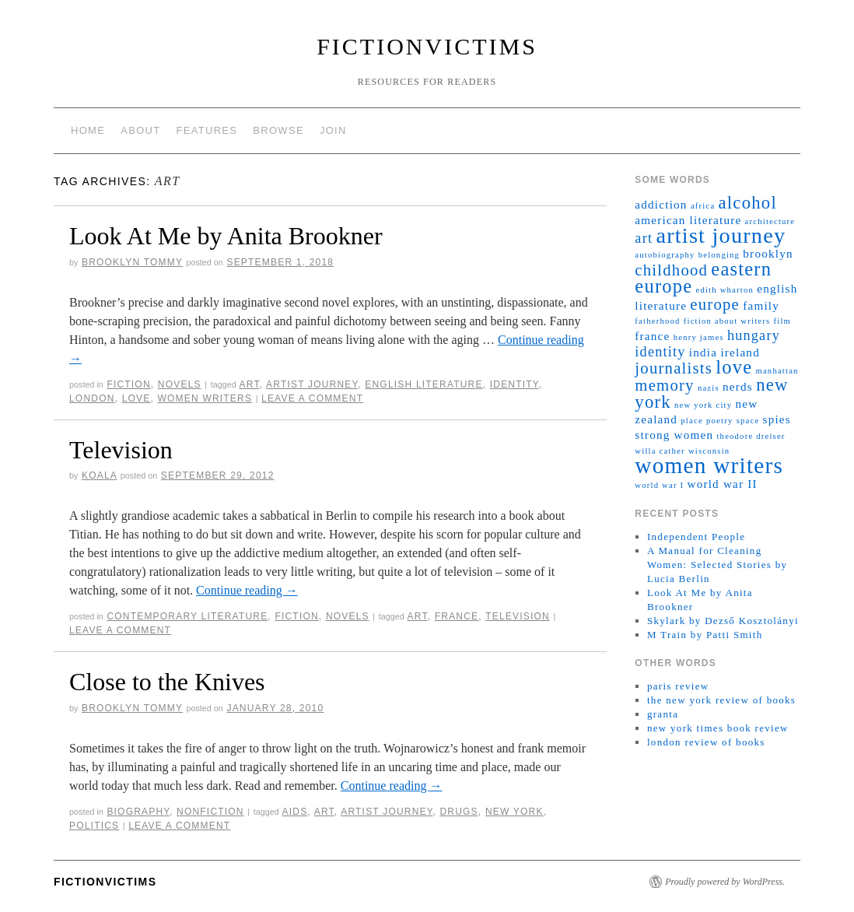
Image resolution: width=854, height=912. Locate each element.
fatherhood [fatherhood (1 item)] (657, 321)
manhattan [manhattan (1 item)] (776, 371)
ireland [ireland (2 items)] (740, 352)
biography (138, 811)
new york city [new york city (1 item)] (703, 405)
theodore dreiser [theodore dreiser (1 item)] (750, 436)
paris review (678, 686)
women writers (205, 398)
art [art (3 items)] (644, 238)
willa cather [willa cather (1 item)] (659, 451)
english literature (423, 384)
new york (514, 811)
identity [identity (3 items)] (660, 352)
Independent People (696, 536)
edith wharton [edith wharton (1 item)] (725, 290)
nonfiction (210, 811)
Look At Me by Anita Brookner (226, 236)
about (140, 130)
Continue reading (247, 590)
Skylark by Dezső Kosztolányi (723, 620)
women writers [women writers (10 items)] (709, 465)
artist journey (312, 384)
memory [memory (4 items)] (664, 385)
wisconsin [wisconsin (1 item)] (709, 451)
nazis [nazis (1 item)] (708, 388)
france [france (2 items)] (652, 335)
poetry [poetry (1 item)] (719, 420)
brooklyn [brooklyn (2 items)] (768, 253)
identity (514, 384)
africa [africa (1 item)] (703, 206)
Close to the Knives (167, 682)
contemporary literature (187, 616)
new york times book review (718, 728)
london (92, 398)
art (250, 384)
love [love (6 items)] (734, 366)
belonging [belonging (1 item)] (719, 255)
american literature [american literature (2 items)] (688, 219)
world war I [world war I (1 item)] (659, 485)
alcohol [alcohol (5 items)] (748, 202)
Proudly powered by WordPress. (725, 881)
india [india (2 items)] (703, 352)
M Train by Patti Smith (705, 634)
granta (662, 714)
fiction (128, 384)
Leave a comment (312, 398)
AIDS (295, 811)
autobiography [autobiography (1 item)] (665, 255)
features (207, 130)
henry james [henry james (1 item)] (699, 337)
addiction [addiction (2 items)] (661, 204)
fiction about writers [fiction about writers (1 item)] (727, 321)
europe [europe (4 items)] (715, 304)
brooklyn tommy (132, 262)
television (517, 616)
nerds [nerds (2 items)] (738, 386)
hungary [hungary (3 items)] (753, 335)
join (333, 130)
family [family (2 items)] (761, 305)
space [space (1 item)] (748, 420)
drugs (458, 811)
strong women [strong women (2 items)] (674, 434)
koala (99, 475)
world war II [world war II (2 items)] (722, 483)
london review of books (706, 742)
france (457, 616)
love (136, 398)
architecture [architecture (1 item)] (770, 221)
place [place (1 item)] (691, 420)
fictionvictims (427, 46)
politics (94, 825)
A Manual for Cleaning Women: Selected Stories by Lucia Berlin (717, 564)
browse (278, 130)
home (88, 130)
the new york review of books (721, 700)
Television (121, 450)
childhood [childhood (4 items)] (671, 270)
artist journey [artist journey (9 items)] (721, 235)
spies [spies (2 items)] (777, 419)
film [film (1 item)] (783, 321)
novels (179, 384)
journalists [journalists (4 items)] (673, 368)
